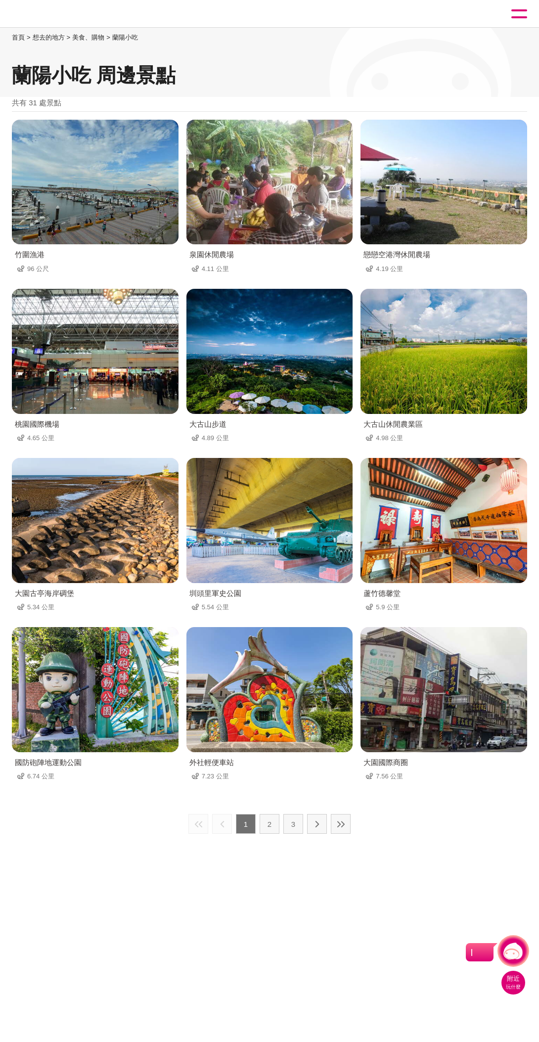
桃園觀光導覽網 (48, 14)
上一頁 (222, 824)
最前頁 (198, 824)
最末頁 (341, 824)
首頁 (18, 37)
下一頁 (317, 824)
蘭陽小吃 (125, 37)
